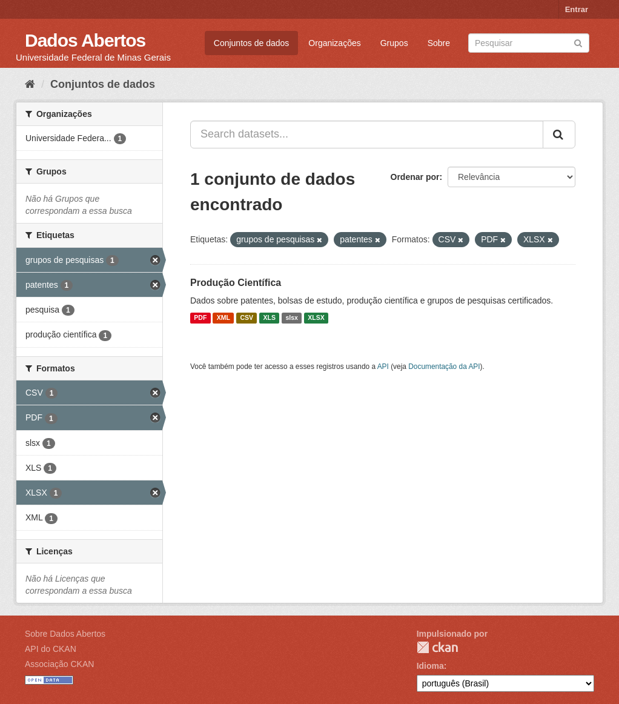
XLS (269, 318)
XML (223, 318)
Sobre (439, 43)
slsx (291, 318)
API (383, 366)
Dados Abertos (85, 40)
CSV (246, 318)
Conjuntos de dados (252, 43)
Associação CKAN (59, 664)
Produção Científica (235, 282)
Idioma (430, 666)
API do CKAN (50, 649)
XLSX (316, 318)
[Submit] (578, 42)
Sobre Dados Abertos (65, 634)
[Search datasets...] (366, 134)
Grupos (394, 43)
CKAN (437, 647)
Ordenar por (415, 177)
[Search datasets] (528, 43)
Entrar (576, 9)
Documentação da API (444, 366)
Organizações (334, 43)
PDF (200, 318)
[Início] (30, 84)
